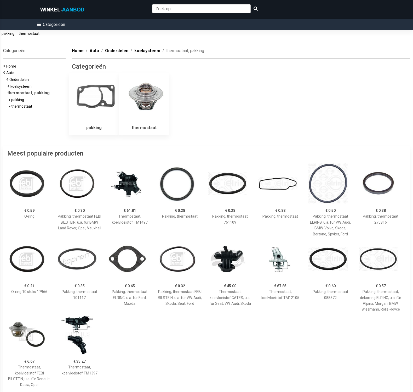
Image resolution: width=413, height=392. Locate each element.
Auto (11, 73)
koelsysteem (21, 86)
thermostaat (29, 33)
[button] (51, 24)
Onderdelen (19, 80)
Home (12, 66)
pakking (8, 33)
